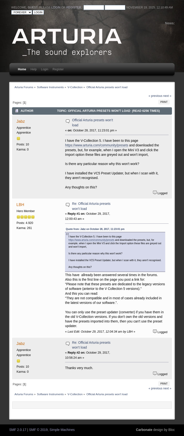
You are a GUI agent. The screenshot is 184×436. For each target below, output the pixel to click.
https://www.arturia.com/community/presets (96, 145)
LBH (20, 204)
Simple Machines (62, 430)
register (73, 7)
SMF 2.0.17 (17, 430)
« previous (155, 96)
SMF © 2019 (38, 430)
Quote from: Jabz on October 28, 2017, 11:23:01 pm (95, 229)
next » (167, 96)
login (55, 7)
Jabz (20, 121)
